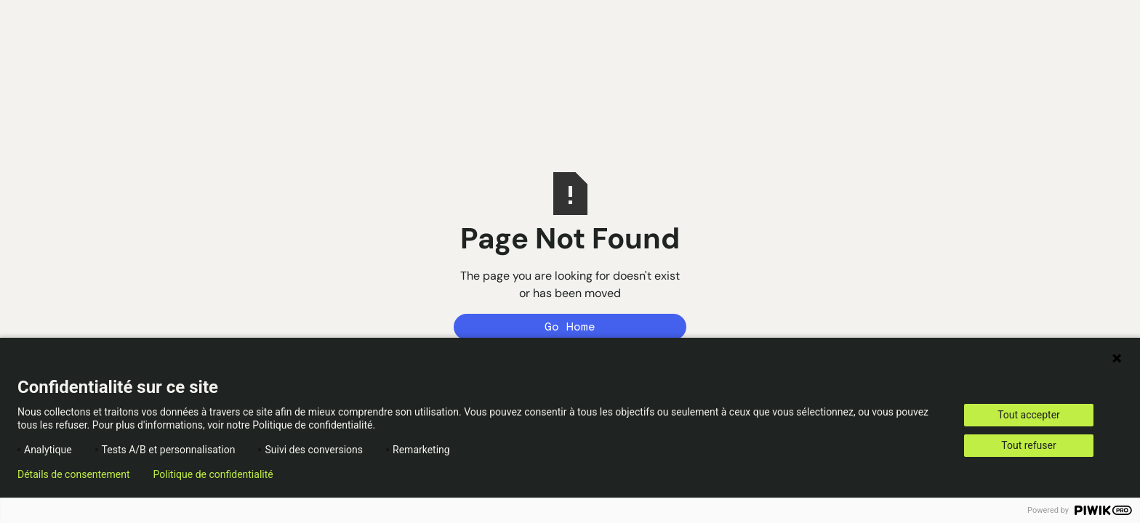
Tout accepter (1029, 415)
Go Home (570, 326)
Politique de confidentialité (213, 474)
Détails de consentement (73, 474)
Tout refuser (1028, 445)
